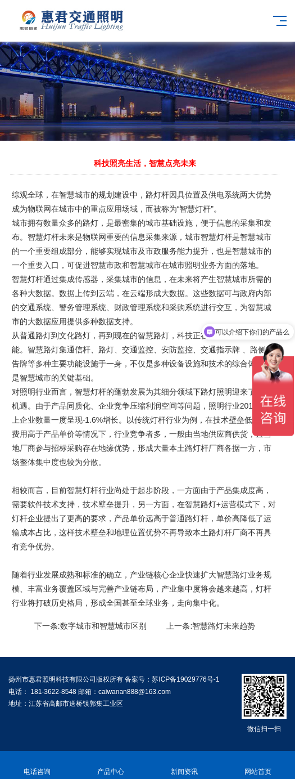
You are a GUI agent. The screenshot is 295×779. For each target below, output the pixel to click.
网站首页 (258, 765)
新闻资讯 (184, 765)
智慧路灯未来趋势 (223, 625)
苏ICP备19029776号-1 (185, 679)
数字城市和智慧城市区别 (103, 625)
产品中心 (110, 765)
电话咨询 (37, 765)
